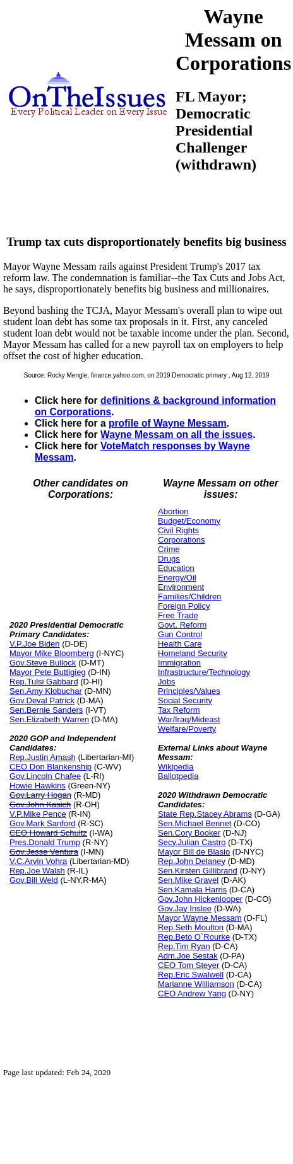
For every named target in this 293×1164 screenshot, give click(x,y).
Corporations (181, 540)
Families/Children (189, 596)
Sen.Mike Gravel (188, 880)
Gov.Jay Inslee (185, 908)
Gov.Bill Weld (33, 880)
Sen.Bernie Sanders (46, 710)
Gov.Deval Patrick (42, 700)
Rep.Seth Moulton (191, 927)
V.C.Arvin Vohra (38, 861)
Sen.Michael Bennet (194, 823)
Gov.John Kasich (40, 804)
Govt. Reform (182, 625)
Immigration (179, 662)
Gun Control (180, 634)
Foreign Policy (184, 606)
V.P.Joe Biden (34, 643)
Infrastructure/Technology (204, 672)
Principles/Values (189, 691)
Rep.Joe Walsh (37, 870)
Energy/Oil (177, 577)
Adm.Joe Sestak (188, 955)
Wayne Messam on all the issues (176, 434)
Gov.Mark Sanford (42, 823)
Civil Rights (178, 530)
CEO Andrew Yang (192, 993)
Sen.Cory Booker (189, 833)
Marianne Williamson (196, 984)
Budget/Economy (189, 521)
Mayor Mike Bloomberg (51, 653)
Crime (169, 549)
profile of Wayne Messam (168, 423)
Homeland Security (192, 653)
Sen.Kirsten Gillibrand (197, 870)
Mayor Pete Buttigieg (47, 672)
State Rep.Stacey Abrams (205, 814)
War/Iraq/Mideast (189, 719)
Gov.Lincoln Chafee (45, 776)
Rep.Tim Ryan (184, 946)
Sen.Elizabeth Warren (49, 719)
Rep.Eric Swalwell (191, 974)
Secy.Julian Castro (191, 842)
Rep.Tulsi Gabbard (43, 681)
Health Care (179, 643)
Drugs (169, 558)
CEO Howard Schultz (48, 833)
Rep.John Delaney (191, 861)
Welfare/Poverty (187, 729)
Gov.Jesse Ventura (43, 851)
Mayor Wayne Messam (199, 918)
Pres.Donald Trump (44, 842)
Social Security (185, 700)
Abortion (173, 511)
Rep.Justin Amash (42, 757)
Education (176, 568)
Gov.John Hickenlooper (200, 899)
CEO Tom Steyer (188, 965)
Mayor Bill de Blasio (194, 851)
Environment (181, 587)
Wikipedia (175, 766)
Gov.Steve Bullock (42, 662)
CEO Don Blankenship (50, 766)
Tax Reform (179, 710)
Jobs (166, 681)
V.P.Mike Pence (37, 814)
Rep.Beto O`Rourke (194, 937)
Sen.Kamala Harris (192, 889)
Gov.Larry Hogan (40, 795)
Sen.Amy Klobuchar (45, 691)
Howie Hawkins (37, 785)
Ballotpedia (178, 776)
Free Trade (178, 615)
